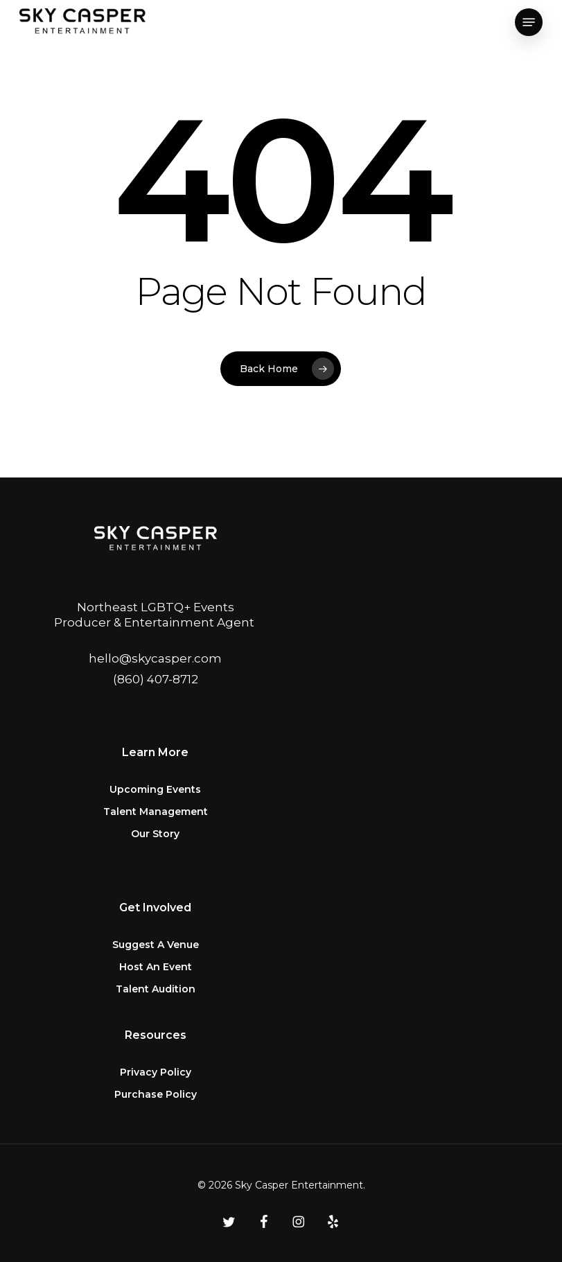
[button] (529, 22)
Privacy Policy (155, 1072)
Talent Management (155, 811)
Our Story (155, 833)
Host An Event (155, 967)
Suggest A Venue (155, 944)
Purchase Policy (155, 1094)
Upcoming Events (155, 789)
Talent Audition (155, 989)
